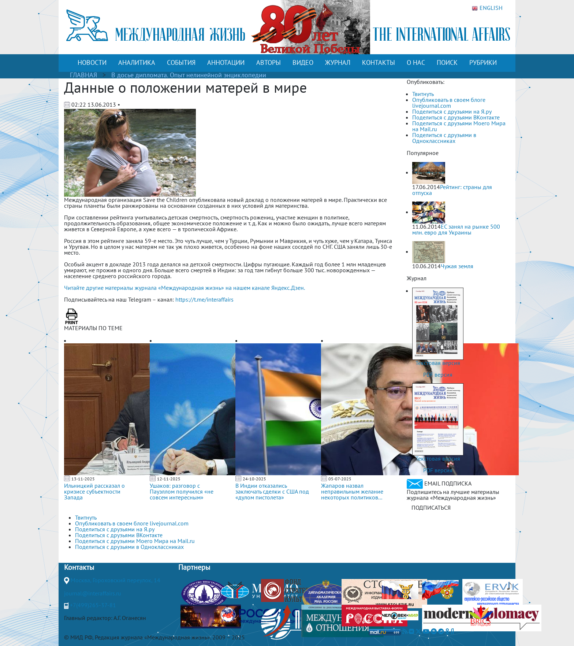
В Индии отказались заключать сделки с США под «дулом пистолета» (272, 491)
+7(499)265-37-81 (93, 605)
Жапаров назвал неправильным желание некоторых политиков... (352, 491)
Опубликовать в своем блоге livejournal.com (448, 102)
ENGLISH (487, 8)
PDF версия (437, 374)
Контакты (79, 567)
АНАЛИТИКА (136, 62)
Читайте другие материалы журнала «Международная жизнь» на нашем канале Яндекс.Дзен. (184, 287)
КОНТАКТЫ (378, 62)
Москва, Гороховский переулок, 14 (115, 580)
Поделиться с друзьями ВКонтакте (456, 117)
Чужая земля (457, 266)
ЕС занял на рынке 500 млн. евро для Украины (456, 229)
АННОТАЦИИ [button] (226, 62)
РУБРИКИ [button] (483, 62)
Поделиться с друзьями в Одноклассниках (444, 137)
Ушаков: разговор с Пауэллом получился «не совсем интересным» (181, 491)
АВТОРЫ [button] (268, 62)
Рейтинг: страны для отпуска (452, 189)
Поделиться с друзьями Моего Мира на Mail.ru (459, 126)
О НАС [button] (416, 62)
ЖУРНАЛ (337, 62)
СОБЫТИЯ (181, 62)
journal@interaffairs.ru (92, 593)
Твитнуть (423, 93)
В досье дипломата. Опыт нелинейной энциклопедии (188, 75)
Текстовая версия (437, 362)
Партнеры (194, 567)
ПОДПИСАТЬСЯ (431, 507)
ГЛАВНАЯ (83, 75)
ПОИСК (447, 62)
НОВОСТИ (92, 62)
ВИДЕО (302, 62)
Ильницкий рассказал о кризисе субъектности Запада (94, 491)
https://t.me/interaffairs (204, 299)
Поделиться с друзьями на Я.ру (452, 111)
